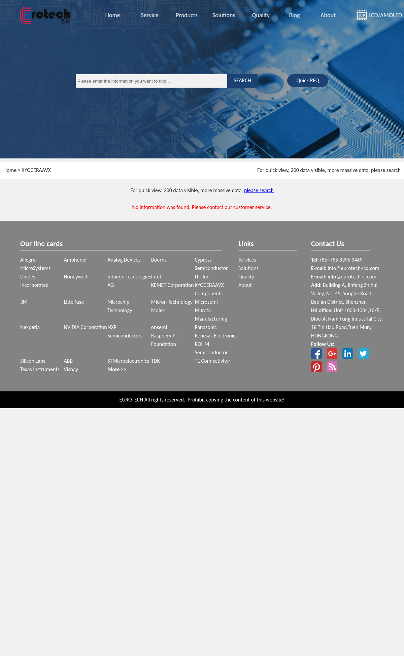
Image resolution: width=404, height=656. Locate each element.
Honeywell (75, 276)
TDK (155, 361)
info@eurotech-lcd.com (353, 268)
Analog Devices (123, 260)
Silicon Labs (32, 361)
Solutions (222, 15)
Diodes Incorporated (34, 280)
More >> (116, 369)
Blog (293, 15)
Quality (259, 15)
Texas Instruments (40, 369)
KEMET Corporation (172, 285)
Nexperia (30, 327)
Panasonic (205, 327)
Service (148, 15)
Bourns (159, 260)
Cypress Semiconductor (211, 264)
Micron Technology (172, 302)
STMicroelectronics (128, 361)
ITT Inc (202, 276)
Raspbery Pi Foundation (164, 339)
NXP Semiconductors (124, 331)
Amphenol (75, 260)
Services (247, 260)
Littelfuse (74, 302)
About (326, 15)
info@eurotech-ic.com (352, 276)
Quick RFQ (307, 80)
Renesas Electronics (216, 335)
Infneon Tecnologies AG (129, 280)
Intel (156, 276)
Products (185, 15)
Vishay (71, 369)
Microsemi (206, 302)
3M (24, 302)
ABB (68, 361)
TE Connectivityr (212, 361)
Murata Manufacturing (211, 314)
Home (111, 15)
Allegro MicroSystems (35, 264)
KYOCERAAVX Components (209, 289)
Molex (158, 310)
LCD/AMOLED (374, 15)
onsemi (159, 327)
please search (259, 190)
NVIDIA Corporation (85, 327)
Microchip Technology (119, 306)
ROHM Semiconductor (211, 348)
